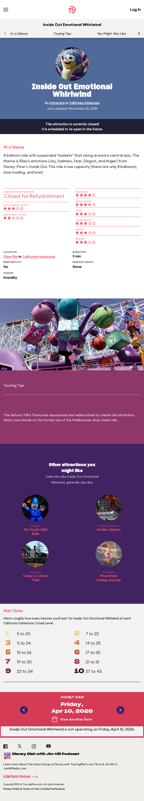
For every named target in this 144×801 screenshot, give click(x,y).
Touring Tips (62, 34)
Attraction (57, 103)
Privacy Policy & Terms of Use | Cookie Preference (34, 788)
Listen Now (22, 777)
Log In (135, 9)
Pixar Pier (10, 257)
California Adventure (84, 103)
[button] (138, 33)
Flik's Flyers (32, 415)
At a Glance (19, 34)
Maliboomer (82, 420)
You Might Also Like (111, 34)
